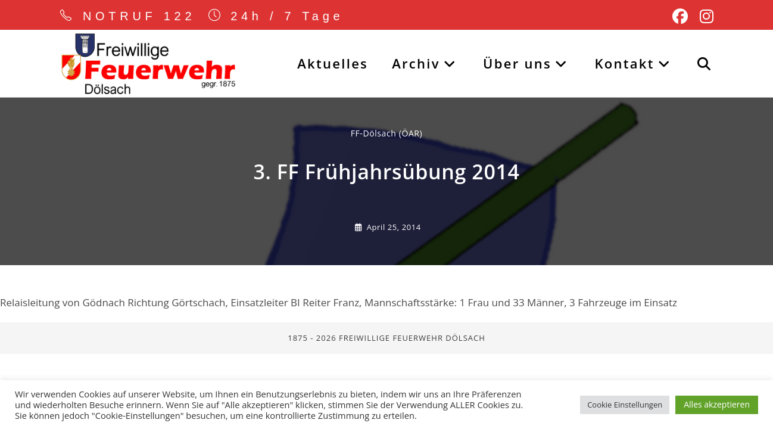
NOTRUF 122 (139, 16)
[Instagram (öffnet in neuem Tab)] (703, 16)
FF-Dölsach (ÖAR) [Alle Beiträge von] (387, 134)
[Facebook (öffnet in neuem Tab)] (680, 16)
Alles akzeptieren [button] (717, 404)
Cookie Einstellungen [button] (624, 404)
